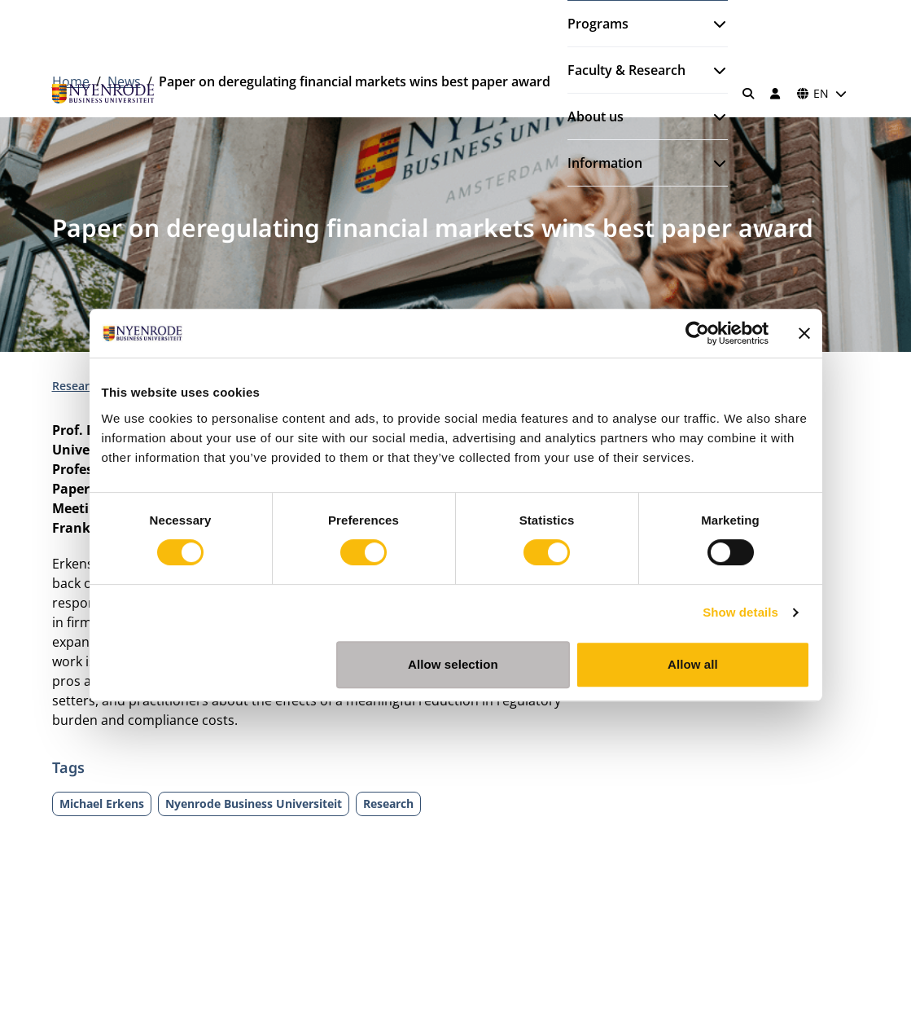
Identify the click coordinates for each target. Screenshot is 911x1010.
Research (79, 385)
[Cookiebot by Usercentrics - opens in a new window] (697, 333)
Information (604, 163)
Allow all (693, 664)
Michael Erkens (101, 803)
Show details (740, 612)
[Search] (748, 93)
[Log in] (776, 93)
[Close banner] (804, 333)
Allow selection (453, 664)
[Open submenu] (713, 23)
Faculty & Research (626, 70)
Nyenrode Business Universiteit (253, 803)
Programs (598, 24)
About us (595, 116)
